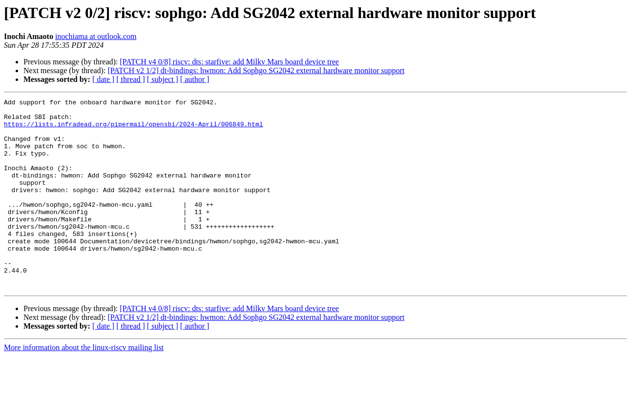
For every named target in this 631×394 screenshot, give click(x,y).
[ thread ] (130, 79)
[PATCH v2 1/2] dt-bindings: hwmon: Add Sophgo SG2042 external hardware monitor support (255, 70)
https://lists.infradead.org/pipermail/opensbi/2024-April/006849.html (133, 129)
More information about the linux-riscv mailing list (84, 385)
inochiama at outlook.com (96, 36)
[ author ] (195, 79)
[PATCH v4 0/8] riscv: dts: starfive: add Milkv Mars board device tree (229, 62)
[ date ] (103, 79)
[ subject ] (162, 79)
